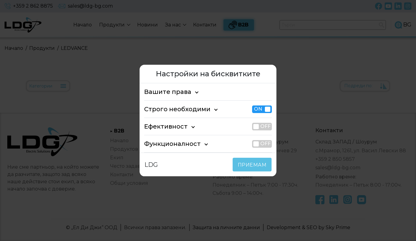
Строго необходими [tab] (171, 109)
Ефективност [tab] (162, 126)
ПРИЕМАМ (253, 164)
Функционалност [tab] (167, 143)
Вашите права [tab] (164, 91)
